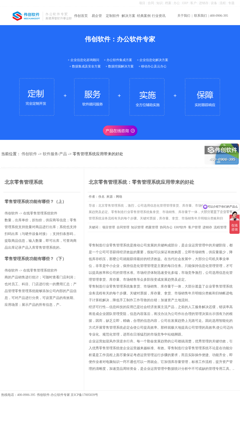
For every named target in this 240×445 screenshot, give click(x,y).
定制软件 (113, 16)
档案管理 (151, 227)
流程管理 (220, 227)
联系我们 (200, 15)
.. (234, 368)
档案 (168, 3)
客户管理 (194, 227)
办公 (176, 3)
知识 (159, 3)
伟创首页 (81, 16)
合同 (151, 3)
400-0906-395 (219, 15)
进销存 (203, 3)
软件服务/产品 (55, 154)
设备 (214, 3)
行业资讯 (158, 16)
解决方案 (128, 16)
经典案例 (144, 16)
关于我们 (183, 15)
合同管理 (123, 227)
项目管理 (108, 227)
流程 (222, 3)
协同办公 (166, 227)
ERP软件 (180, 227)
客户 (193, 3)
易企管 (97, 16)
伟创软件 (29, 154)
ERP (185, 3)
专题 (231, 3)
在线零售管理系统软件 (40, 213)
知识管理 (137, 227)
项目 (142, 3)
